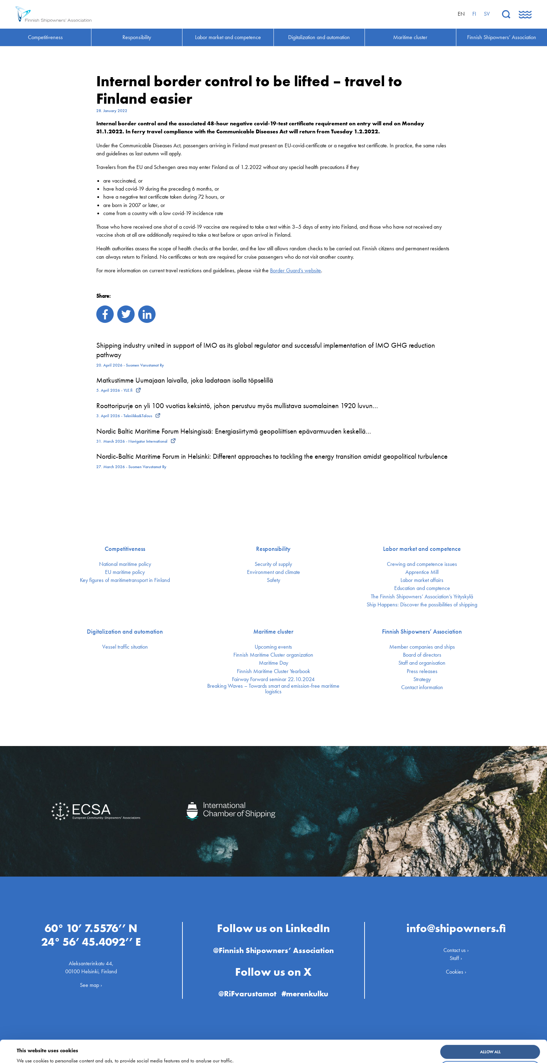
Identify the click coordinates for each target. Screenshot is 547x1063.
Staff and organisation (421, 663)
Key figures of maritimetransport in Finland (125, 580)
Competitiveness (125, 549)
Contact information (422, 687)
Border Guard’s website (295, 270)
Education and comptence (422, 588)
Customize (490, 1047)
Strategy (422, 679)
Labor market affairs (421, 580)
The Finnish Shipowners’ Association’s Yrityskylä (422, 596)
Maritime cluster (273, 631)
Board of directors (422, 655)
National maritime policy (125, 564)
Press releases (422, 671)
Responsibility (273, 549)
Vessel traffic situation (125, 647)
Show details (32, 1052)
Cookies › (456, 971)
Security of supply (273, 564)
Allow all (490, 1031)
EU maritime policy (125, 572)
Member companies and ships (422, 647)
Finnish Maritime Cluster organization (273, 655)
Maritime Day (273, 663)
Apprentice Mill (422, 572)
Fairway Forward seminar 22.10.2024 (273, 679)
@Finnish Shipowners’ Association (273, 950)
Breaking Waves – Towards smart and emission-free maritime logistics (273, 688)
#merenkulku (305, 994)
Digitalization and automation (125, 631)
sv (487, 13)
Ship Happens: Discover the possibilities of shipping (422, 604)
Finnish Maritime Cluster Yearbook (273, 671)
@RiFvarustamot (247, 994)
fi (474, 13)
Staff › (456, 958)
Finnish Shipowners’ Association (422, 631)
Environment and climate (273, 572)
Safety (273, 580)
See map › (91, 985)
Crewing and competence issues (422, 564)
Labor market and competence (422, 549)
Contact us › (456, 950)
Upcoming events (273, 647)
